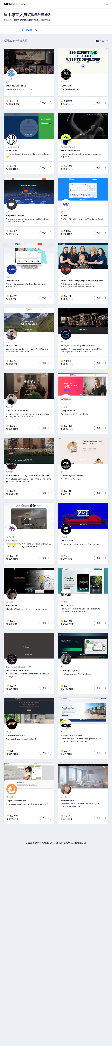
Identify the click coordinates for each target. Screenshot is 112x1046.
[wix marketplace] (15, 4)
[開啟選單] (107, 4)
